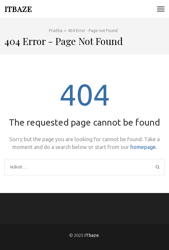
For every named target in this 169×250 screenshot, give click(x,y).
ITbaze (18, 9)
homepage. (143, 147)
